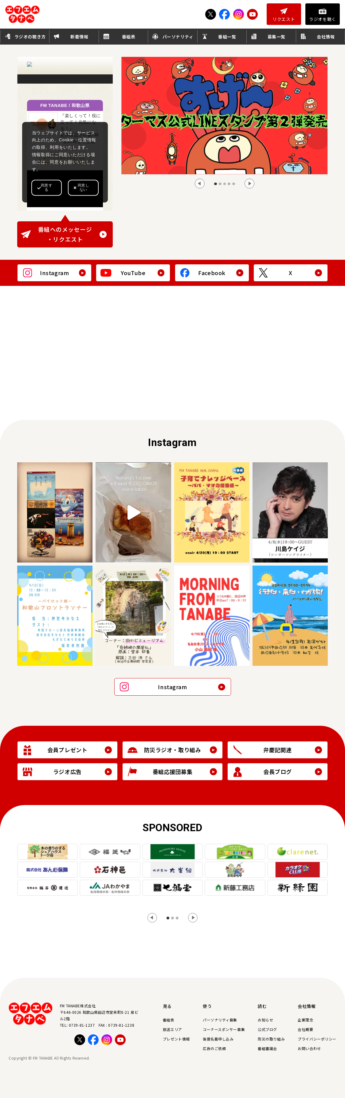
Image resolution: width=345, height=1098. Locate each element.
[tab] (215, 184)
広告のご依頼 (214, 1048)
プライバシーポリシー (317, 1038)
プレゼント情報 (176, 1038)
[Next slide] (249, 183)
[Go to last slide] (200, 183)
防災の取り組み (271, 1038)
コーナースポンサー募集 (224, 1029)
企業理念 (305, 1019)
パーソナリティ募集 (220, 1019)
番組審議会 (267, 1048)
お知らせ (265, 1019)
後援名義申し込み (218, 1038)
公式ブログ (267, 1029)
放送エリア (172, 1029)
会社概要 (305, 1029)
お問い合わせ (309, 1048)
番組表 (168, 1019)
